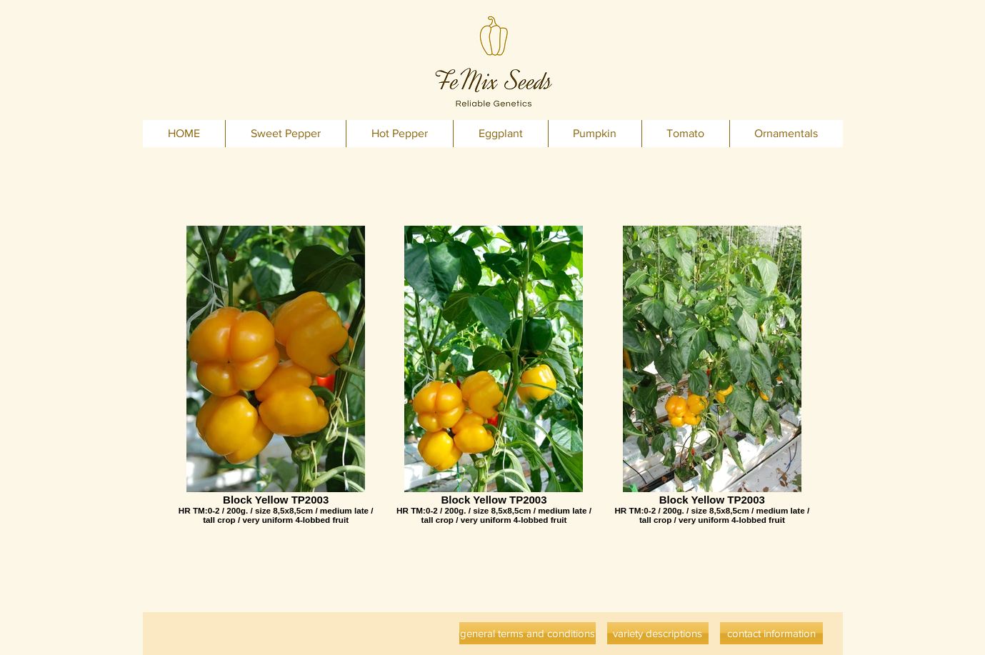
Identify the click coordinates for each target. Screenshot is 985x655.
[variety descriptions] (658, 633)
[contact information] (771, 633)
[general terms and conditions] (527, 633)
